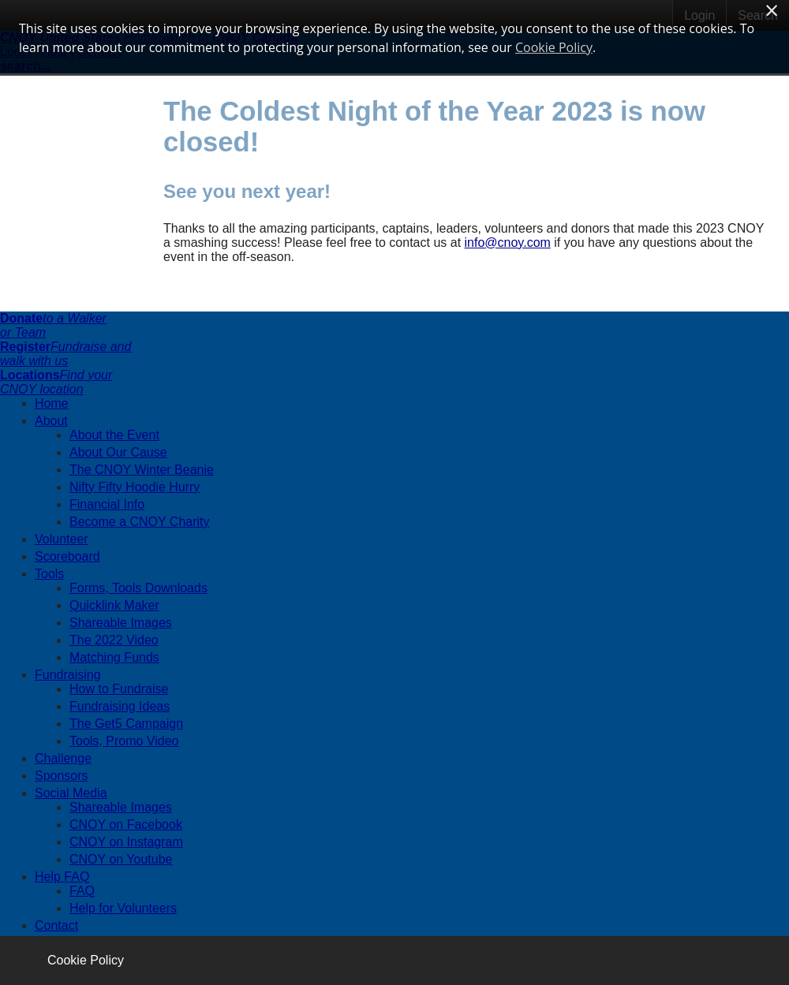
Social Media (71, 793)
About (51, 420)
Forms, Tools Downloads (138, 588)
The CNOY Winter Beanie (141, 469)
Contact (56, 925)
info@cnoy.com (508, 242)
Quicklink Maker (114, 605)
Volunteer (61, 539)
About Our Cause (118, 452)
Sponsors (61, 775)
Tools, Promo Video (123, 741)
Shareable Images (120, 622)
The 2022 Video (114, 640)
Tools (49, 573)
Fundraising (68, 674)
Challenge (63, 758)
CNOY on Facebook (125, 824)
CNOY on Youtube (120, 859)
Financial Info (106, 504)
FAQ (82, 890)
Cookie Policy (85, 960)
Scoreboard (67, 556)
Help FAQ (62, 876)
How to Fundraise (118, 689)
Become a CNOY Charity (139, 521)
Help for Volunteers (123, 908)
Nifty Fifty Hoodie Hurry (134, 487)
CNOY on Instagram (126, 842)
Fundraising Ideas (119, 706)
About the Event (114, 435)
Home (52, 403)
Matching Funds (114, 657)
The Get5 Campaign (126, 723)
